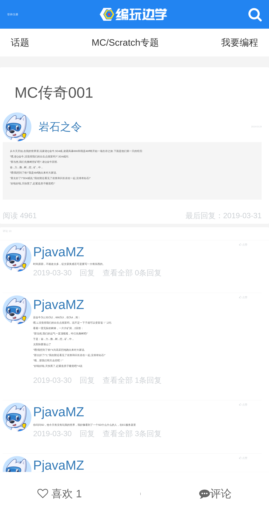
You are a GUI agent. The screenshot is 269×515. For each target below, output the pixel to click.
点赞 (243, 244)
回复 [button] (87, 272)
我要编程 (239, 42)
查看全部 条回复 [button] (132, 272)
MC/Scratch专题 (125, 42)
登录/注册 (12, 14)
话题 (20, 42)
